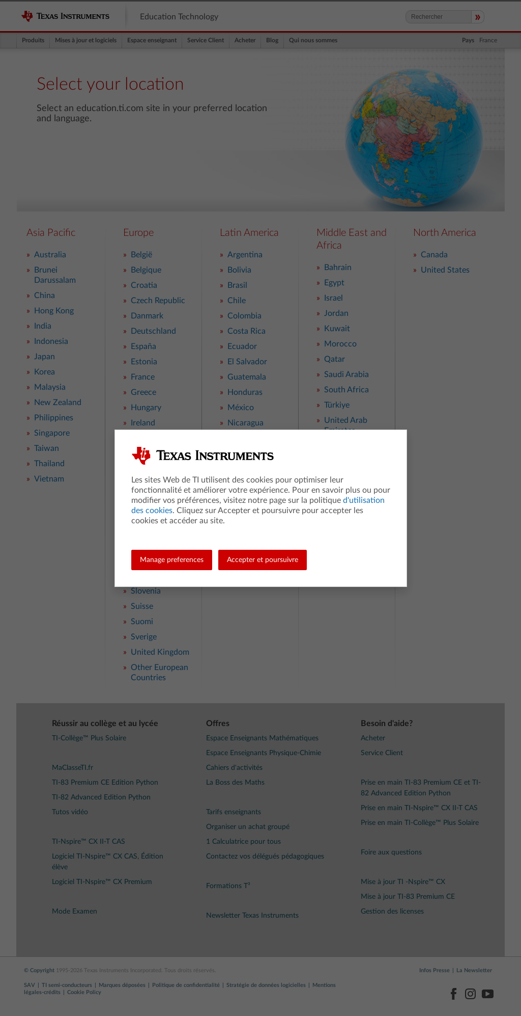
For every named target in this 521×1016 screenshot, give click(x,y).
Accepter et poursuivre (262, 560)
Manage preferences (172, 560)
